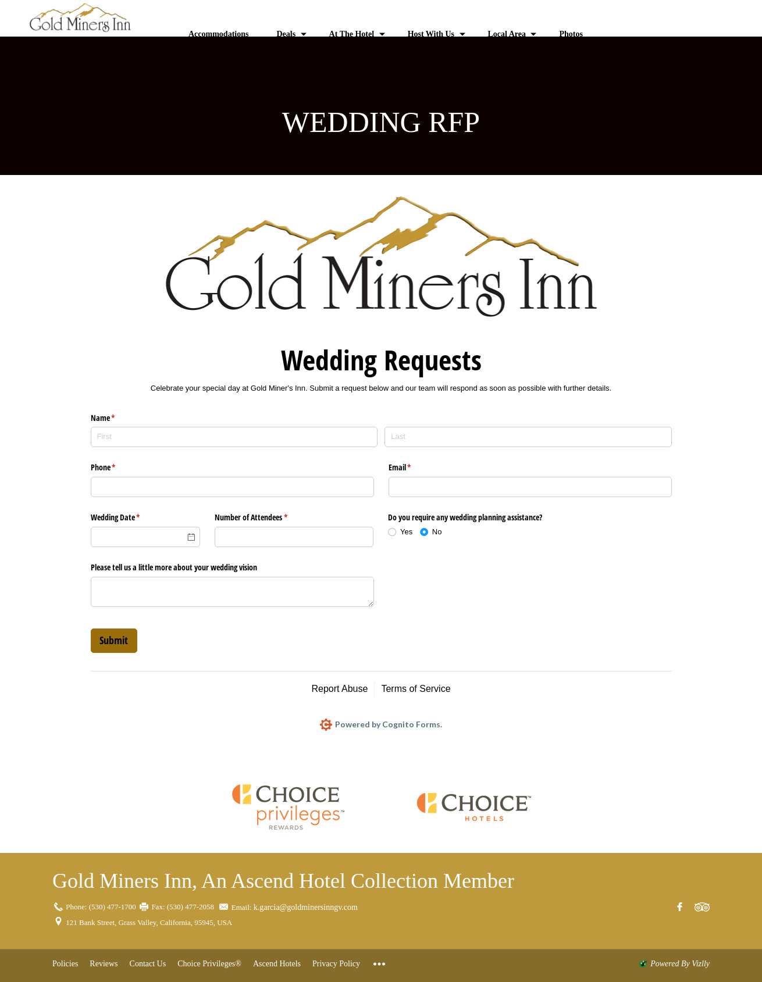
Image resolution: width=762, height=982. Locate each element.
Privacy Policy (336, 963)
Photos (570, 34)
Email (414, 467)
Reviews (103, 963)
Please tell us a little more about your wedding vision (174, 567)
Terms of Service (415, 689)
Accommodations (218, 34)
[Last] (527, 437)
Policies (65, 963)
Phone (117, 467)
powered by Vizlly (680, 963)
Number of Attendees (265, 517)
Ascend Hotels (277, 963)
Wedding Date (129, 517)
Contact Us (148, 963)
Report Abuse (339, 689)
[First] (234, 437)
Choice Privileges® (209, 963)
